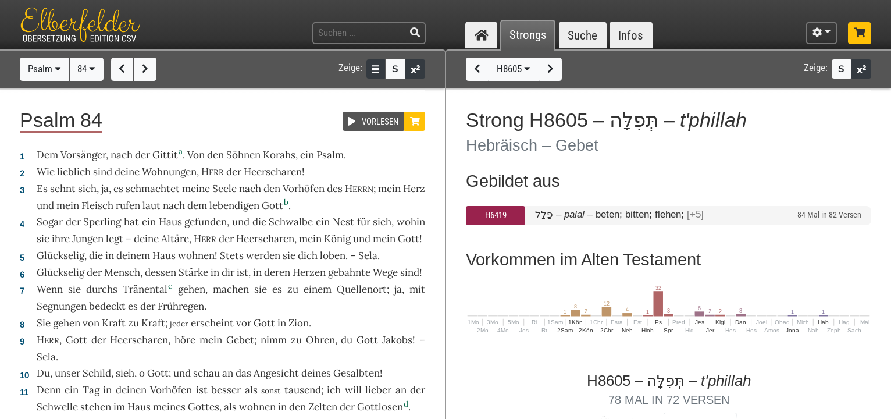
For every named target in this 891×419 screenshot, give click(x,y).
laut (151, 205)
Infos (630, 35)
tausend (302, 390)
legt (114, 238)
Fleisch (97, 205)
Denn (49, 390)
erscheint (212, 323)
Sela (367, 255)
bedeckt (107, 306)
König (337, 238)
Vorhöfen (304, 188)
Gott (272, 205)
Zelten (322, 406)
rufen (128, 205)
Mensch (122, 272)
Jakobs (397, 339)
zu (133, 323)
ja (105, 188)
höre (184, 339)
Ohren (320, 339)
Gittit (165, 154)
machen (231, 289)
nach (122, 154)
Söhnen (243, 154)
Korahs (279, 154)
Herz (414, 188)
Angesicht (276, 373)
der (417, 390)
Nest (343, 221)
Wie (46, 171)
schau (206, 373)
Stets (232, 255)
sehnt (63, 188)
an (227, 373)
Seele (224, 188)
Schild (97, 373)
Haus (170, 221)
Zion (298, 323)
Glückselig (60, 255)
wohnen (196, 255)
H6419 (496, 215)
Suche (582, 35)
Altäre (175, 238)
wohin (411, 221)
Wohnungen (169, 171)
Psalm (44, 68)
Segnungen (62, 306)
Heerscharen (273, 171)
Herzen (309, 272)
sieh (125, 373)
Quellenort (362, 289)
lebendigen (234, 205)
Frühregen (181, 306)
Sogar (50, 221)
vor (243, 323)
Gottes (203, 406)
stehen (95, 406)
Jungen (88, 238)
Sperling (102, 221)
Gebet (240, 339)
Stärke (193, 272)
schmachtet (153, 188)
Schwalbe (291, 221)
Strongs (528, 35)
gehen (191, 289)
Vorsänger (83, 154)
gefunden (205, 221)
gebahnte (349, 272)
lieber (378, 390)
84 (86, 68)
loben (332, 255)
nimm (274, 339)
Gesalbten (356, 373)
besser (226, 390)
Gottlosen (380, 406)
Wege (385, 272)
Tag (91, 390)
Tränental (145, 289)
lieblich (74, 171)
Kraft (114, 323)
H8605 (513, 68)
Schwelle (57, 406)
